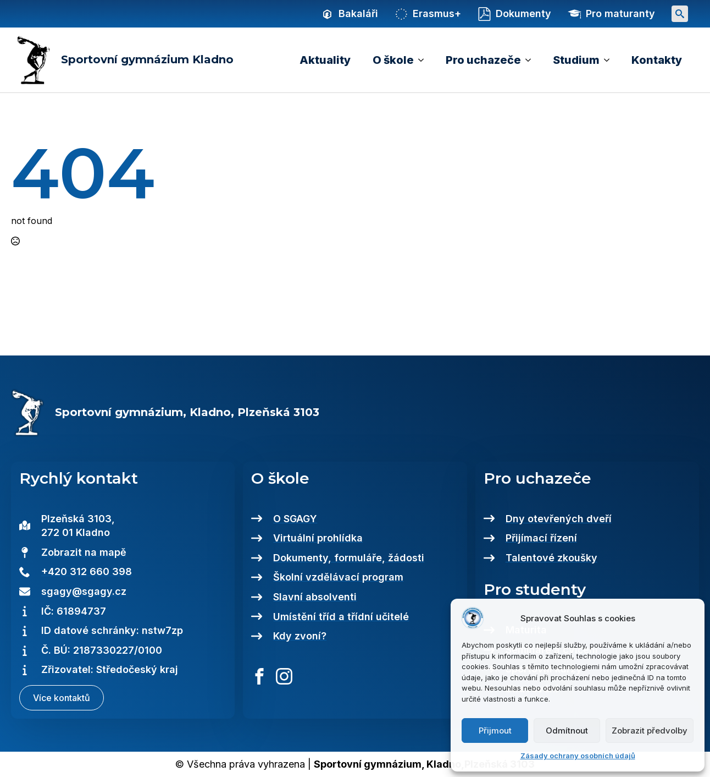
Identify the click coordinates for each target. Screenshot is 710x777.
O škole (393, 60)
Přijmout (495, 730)
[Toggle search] (680, 14)
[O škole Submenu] (424, 59)
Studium (576, 60)
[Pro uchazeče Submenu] (531, 59)
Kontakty (656, 60)
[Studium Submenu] (610, 59)
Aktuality (325, 60)
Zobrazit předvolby (649, 730)
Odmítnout (567, 730)
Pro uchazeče (483, 60)
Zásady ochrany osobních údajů (577, 755)
